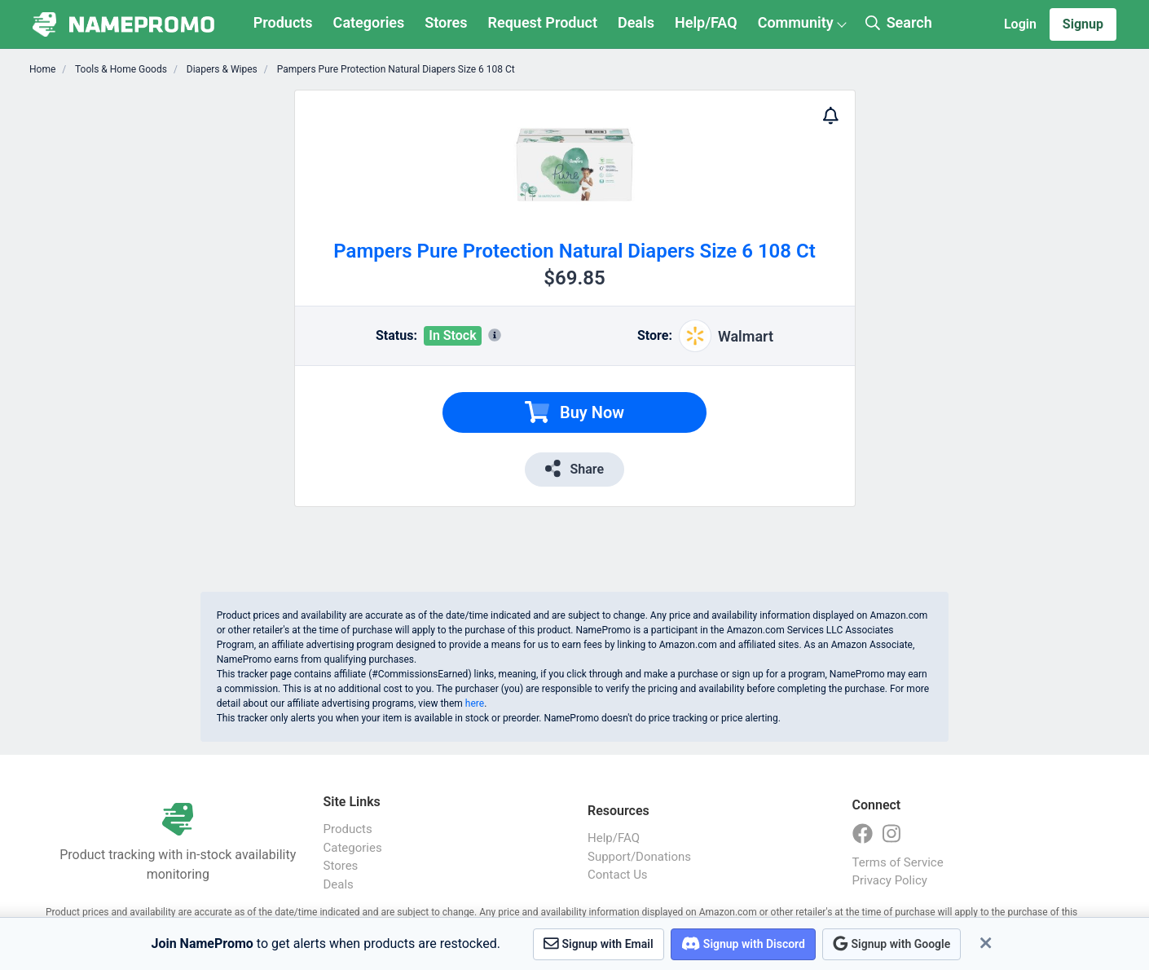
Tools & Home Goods (120, 69)
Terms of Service (898, 862)
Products (283, 22)
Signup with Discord (743, 943)
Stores (446, 22)
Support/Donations (639, 856)
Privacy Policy (889, 880)
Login (1020, 24)
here (474, 703)
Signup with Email (599, 943)
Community (796, 22)
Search (898, 22)
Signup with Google (891, 943)
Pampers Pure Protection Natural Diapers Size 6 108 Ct (395, 69)
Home (42, 69)
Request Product (542, 22)
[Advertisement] (187, 334)
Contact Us (618, 874)
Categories (369, 22)
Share (574, 468)
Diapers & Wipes (221, 69)
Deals (636, 22)
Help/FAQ (706, 22)
